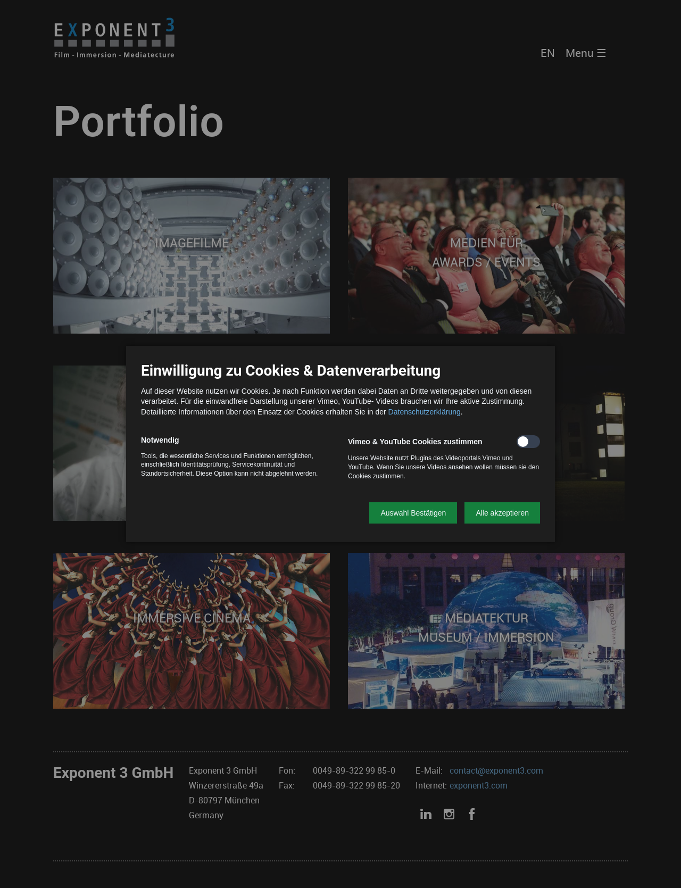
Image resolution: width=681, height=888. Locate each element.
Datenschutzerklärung (424, 412)
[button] (413, 513)
